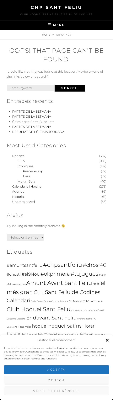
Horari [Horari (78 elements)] (89, 326)
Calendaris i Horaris (26, 186)
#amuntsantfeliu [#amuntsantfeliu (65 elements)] (24, 265)
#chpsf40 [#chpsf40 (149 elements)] (94, 265)
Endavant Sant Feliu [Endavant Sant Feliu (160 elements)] (51, 318)
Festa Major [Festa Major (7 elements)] (24, 326)
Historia (18, 197)
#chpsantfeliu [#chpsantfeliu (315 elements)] (62, 264)
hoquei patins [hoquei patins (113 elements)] (65, 326)
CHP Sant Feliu (56, 7)
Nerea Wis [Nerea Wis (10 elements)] (86, 333)
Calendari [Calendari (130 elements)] (18, 300)
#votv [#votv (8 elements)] (102, 274)
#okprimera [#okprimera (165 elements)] (55, 274)
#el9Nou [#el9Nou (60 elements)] (31, 274)
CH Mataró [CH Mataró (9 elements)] (75, 301)
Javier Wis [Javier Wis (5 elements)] (43, 334)
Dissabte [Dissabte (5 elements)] (21, 319)
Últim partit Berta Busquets (33, 122)
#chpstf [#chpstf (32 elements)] (14, 274)
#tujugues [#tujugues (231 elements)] (84, 273)
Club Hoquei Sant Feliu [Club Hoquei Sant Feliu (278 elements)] (38, 309)
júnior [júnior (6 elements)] (61, 334)
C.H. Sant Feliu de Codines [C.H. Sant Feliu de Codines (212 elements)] (67, 292)
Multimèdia (26, 181)
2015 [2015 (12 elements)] (10, 284)
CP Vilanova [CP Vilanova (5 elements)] (90, 310)
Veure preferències (56, 391)
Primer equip (33, 171)
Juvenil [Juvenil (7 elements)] (53, 334)
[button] (107, 340)
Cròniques (25, 166)
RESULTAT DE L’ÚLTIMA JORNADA (38, 132)
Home (46, 34)
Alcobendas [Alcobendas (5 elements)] (19, 284)
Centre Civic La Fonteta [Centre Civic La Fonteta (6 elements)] (56, 301)
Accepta (56, 369)
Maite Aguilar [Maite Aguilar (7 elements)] (71, 334)
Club (21, 161)
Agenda (18, 191)
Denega (56, 380)
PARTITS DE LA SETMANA (31, 111)
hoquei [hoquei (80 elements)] (39, 326)
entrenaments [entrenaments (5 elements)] (84, 319)
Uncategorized (23, 202)
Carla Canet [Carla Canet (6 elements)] (37, 301)
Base (26, 176)
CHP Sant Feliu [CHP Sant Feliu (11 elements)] (93, 301)
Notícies (18, 156)
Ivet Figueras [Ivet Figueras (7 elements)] (29, 334)
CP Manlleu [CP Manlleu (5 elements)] (77, 310)
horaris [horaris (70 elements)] (14, 333)
